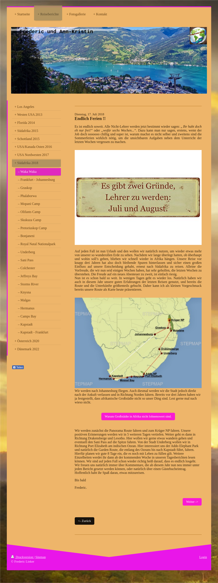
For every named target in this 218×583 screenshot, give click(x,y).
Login (203, 557)
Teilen (18, 367)
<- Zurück (84, 521)
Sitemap (40, 557)
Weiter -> (192, 501)
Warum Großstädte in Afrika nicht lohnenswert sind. (138, 416)
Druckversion (22, 557)
